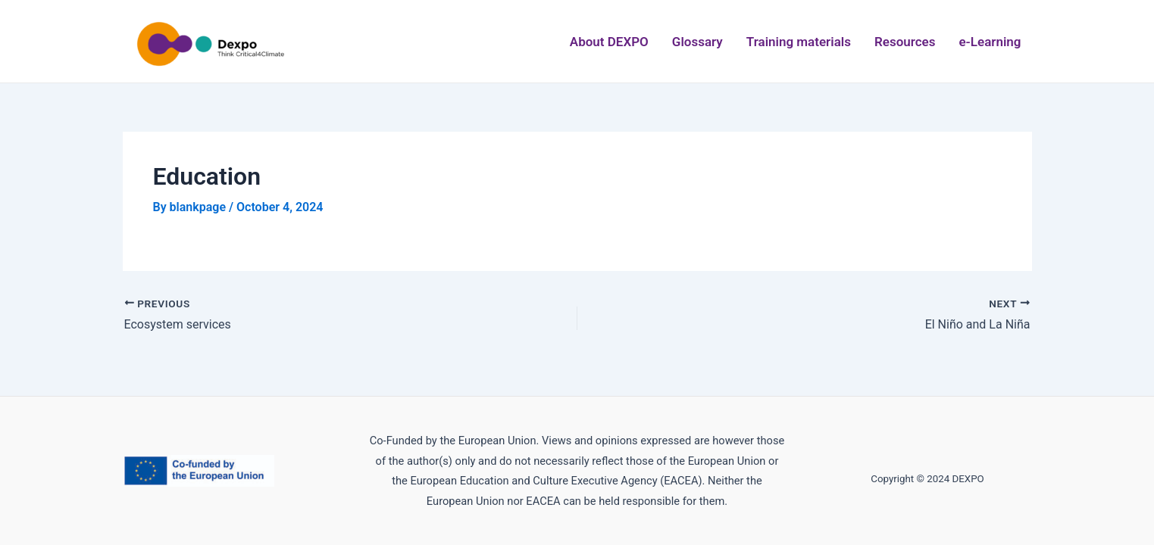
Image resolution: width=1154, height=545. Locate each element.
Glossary (697, 41)
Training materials (798, 41)
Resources (905, 41)
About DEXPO (609, 41)
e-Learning (990, 41)
